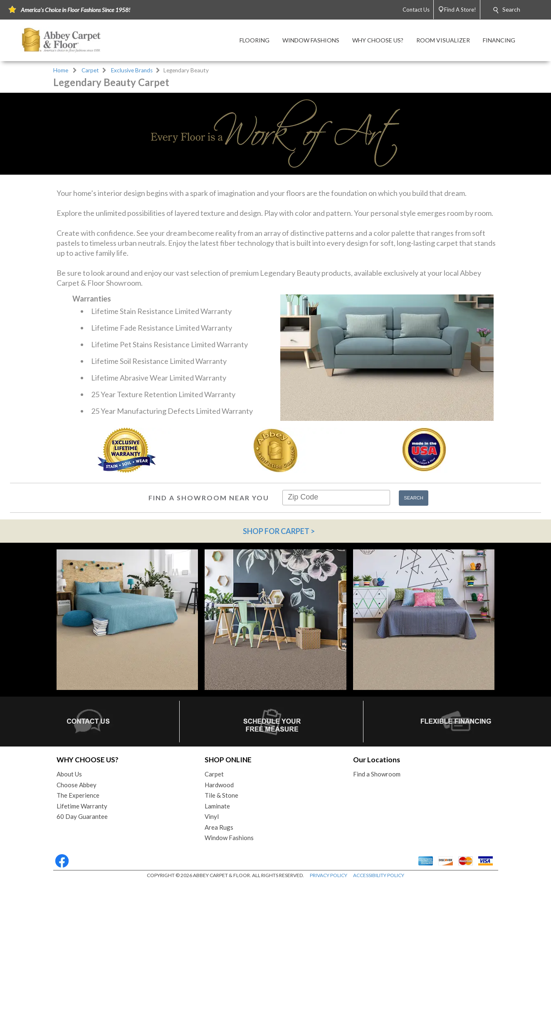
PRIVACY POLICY (328, 1012)
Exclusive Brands (132, 70)
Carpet (90, 70)
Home (60, 70)
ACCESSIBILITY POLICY (378, 1012)
